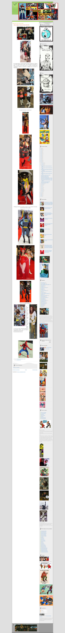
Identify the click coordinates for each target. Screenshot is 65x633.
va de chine (42, 305)
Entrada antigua (34, 369)
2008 (41, 195)
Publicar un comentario (16, 367)
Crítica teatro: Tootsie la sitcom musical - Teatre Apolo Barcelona (48, 224)
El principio (42, 288)
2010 (41, 193)
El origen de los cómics (44, 287)
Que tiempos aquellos (44, 300)
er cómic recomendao (44, 290)
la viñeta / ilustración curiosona (45, 293)
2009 (41, 194)
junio (42, 186)
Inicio (26, 369)
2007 (41, 196)
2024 (41, 150)
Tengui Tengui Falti (43, 303)
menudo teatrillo (43, 296)
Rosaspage (42, 414)
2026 (41, 148)
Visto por (42, 306)
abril (41, 188)
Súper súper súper (43, 302)
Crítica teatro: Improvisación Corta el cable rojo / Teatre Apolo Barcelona (48, 251)
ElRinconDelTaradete (48, 347)
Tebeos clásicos (43, 415)
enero (42, 191)
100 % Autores (43, 282)
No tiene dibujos (43, 299)
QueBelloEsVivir (43, 301)
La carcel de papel (43, 418)
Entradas (41, 610)
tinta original (42, 304)
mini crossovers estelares (44, 297)
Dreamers (42, 416)
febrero (42, 190)
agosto (42, 184)
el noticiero (42, 286)
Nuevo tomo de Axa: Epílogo (45, 182)
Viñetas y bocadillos (43, 412)
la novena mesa (43, 292)
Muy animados (43, 298)
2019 (41, 155)
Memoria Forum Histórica (44, 295)
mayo (42, 187)
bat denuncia (42, 285)
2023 (41, 151)
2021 (41, 153)
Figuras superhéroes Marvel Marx (45, 181)
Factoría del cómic (43, 417)
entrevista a (42, 289)
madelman (42, 294)
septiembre (42, 183)
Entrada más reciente (16, 369)
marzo (42, 189)
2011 (41, 192)
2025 (41, 149)
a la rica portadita (43, 283)
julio (41, 185)
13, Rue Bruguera (43, 413)
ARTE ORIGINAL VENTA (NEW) (45, 284)
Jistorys (42, 291)
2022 (41, 152)
